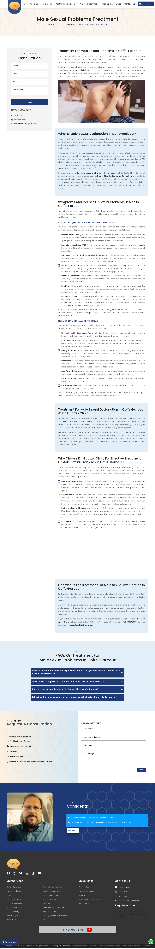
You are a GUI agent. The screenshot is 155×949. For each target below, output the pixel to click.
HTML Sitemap (98, 947)
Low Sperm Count (50, 904)
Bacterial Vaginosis (14, 908)
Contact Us (129, 4)
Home (24, 4)
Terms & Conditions (86, 892)
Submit (30, 102)
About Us (34, 4)
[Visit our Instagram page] (14, 874)
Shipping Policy (84, 904)
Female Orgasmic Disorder (53, 908)
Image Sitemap (121, 947)
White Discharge (49, 912)
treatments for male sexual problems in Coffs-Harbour (89, 312)
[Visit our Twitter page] (20, 874)
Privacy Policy (84, 888)
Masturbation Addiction (52, 900)
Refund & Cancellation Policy (90, 900)
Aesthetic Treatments (66, 4)
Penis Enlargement (14, 917)
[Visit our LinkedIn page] (33, 874)
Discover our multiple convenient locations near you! (30, 762)
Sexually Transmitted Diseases (55, 917)
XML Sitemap (109, 947)
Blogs (118, 4)
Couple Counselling (14, 904)
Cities (58, 24)
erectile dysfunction (88, 421)
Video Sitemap (134, 947)
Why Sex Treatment (89, 4)
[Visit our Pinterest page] (27, 874)
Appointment (145, 4)
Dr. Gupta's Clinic (97, 622)
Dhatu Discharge (13, 912)
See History (73, 831)
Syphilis (45, 921)
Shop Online (107, 4)
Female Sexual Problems (52, 888)
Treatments (47, 4)
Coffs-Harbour (70, 24)
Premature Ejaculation (15, 892)
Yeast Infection (12, 921)
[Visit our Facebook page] (8, 874)
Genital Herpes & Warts (52, 892)
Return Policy (84, 896)
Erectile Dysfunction (14, 888)
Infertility (10, 896)
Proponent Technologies (82, 947)
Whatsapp (123, 896)
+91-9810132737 (20, 119)
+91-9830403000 (15, 757)
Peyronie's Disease (14, 900)
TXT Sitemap (146, 947)
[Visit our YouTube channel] (39, 874)
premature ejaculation (68, 421)
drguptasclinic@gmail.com (25, 123)
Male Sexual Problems (51, 896)
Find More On (77, 930)
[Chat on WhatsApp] (151, 942)
